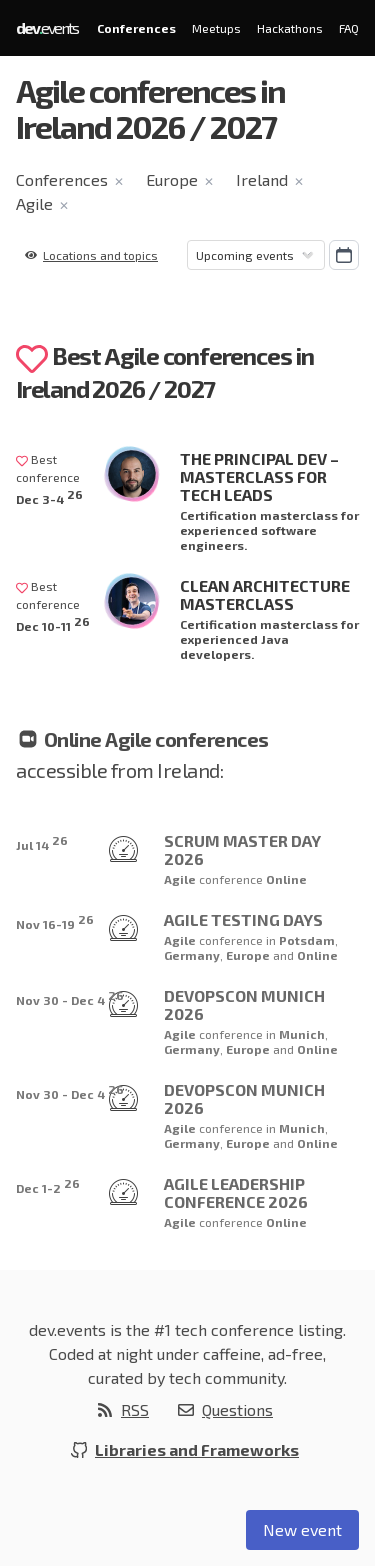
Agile (34, 203)
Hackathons (290, 28)
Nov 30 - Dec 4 (70, 997)
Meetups (216, 28)
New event (302, 1529)
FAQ (349, 28)
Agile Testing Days (243, 919)
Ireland (262, 179)
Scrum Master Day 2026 (242, 849)
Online (286, 879)
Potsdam (307, 940)
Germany (192, 955)
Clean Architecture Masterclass (265, 594)
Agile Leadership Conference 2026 (236, 1192)
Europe (172, 179)
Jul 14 (42, 842)
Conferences (136, 28)
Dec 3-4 (49, 496)
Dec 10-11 (53, 623)
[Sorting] (256, 255)
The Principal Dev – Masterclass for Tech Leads (259, 476)
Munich (302, 1034)
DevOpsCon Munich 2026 (244, 1004)
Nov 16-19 (55, 921)
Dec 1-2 (48, 1185)
